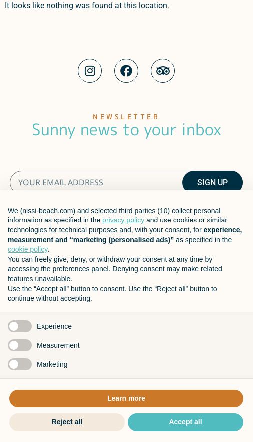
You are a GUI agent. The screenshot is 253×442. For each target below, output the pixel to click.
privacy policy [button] (123, 220)
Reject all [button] (67, 422)
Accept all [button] (185, 422)
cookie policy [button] (28, 249)
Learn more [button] (127, 398)
